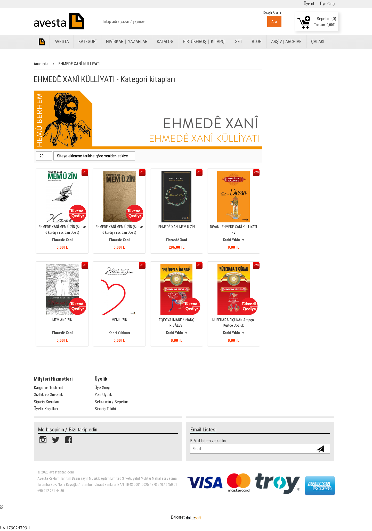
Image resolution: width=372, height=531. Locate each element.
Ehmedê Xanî (62, 240)
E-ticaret (178, 517)
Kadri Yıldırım (233, 240)
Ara (274, 21)
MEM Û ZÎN (119, 320)
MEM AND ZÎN (62, 320)
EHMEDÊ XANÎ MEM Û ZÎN (176, 227)
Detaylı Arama (272, 12)
